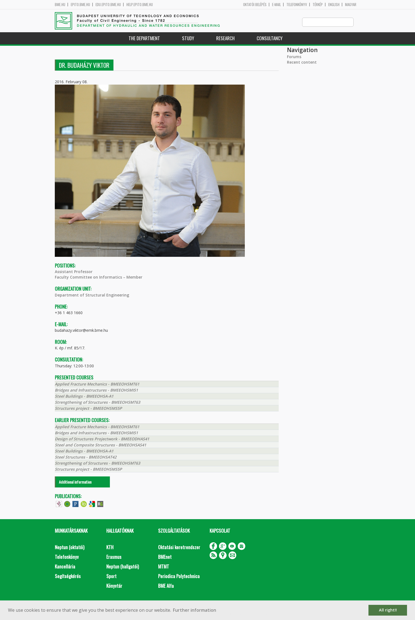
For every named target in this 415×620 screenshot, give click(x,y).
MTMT (163, 566)
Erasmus (113, 557)
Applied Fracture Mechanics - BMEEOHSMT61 (97, 384)
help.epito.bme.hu (139, 4)
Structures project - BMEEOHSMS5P (88, 408)
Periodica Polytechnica (179, 576)
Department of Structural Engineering (92, 295)
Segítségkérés (68, 576)
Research (225, 38)
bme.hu (60, 4)
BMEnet (165, 557)
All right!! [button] (388, 610)
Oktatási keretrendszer (179, 547)
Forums (294, 57)
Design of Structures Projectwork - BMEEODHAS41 (102, 439)
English (334, 4)
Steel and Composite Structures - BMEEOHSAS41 (100, 445)
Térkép (318, 4)
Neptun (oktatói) (69, 547)
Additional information (75, 482)
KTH (109, 547)
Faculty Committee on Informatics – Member (98, 277)
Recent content (302, 62)
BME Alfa (166, 586)
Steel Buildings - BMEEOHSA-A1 (84, 396)
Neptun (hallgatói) (122, 566)
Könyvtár (114, 586)
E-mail (276, 4)
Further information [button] (194, 610)
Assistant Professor (74, 271)
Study (188, 38)
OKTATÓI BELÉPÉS (255, 4)
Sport (111, 576)
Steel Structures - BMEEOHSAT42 (85, 457)
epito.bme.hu (80, 4)
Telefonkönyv (296, 4)
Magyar (350, 4)
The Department (144, 38)
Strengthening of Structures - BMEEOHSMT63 (97, 402)
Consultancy (270, 38)
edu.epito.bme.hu (108, 4)
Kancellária (65, 566)
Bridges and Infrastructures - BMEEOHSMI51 (96, 390)
